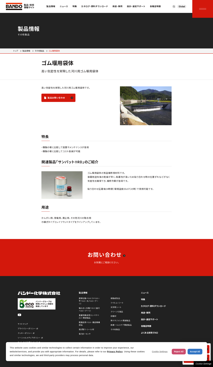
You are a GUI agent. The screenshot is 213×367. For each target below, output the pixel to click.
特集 (74, 6)
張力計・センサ (85, 334)
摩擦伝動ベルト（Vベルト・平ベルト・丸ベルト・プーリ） (89, 301)
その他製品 (39, 51)
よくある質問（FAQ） (149, 333)
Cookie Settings (203, 363)
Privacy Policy (115, 351)
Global (182, 6)
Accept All (195, 351)
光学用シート (116, 307)
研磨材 (113, 316)
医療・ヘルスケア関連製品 (121, 325)
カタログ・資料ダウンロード (94, 6)
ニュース (64, 6)
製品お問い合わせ (56, 98)
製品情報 (50, 6)
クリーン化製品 (117, 312)
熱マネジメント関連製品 (120, 321)
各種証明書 (155, 6)
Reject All (178, 351)
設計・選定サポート (136, 6)
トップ (15, 51)
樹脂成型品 (115, 298)
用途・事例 (117, 6)
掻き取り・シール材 (86, 329)
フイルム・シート (117, 303)
